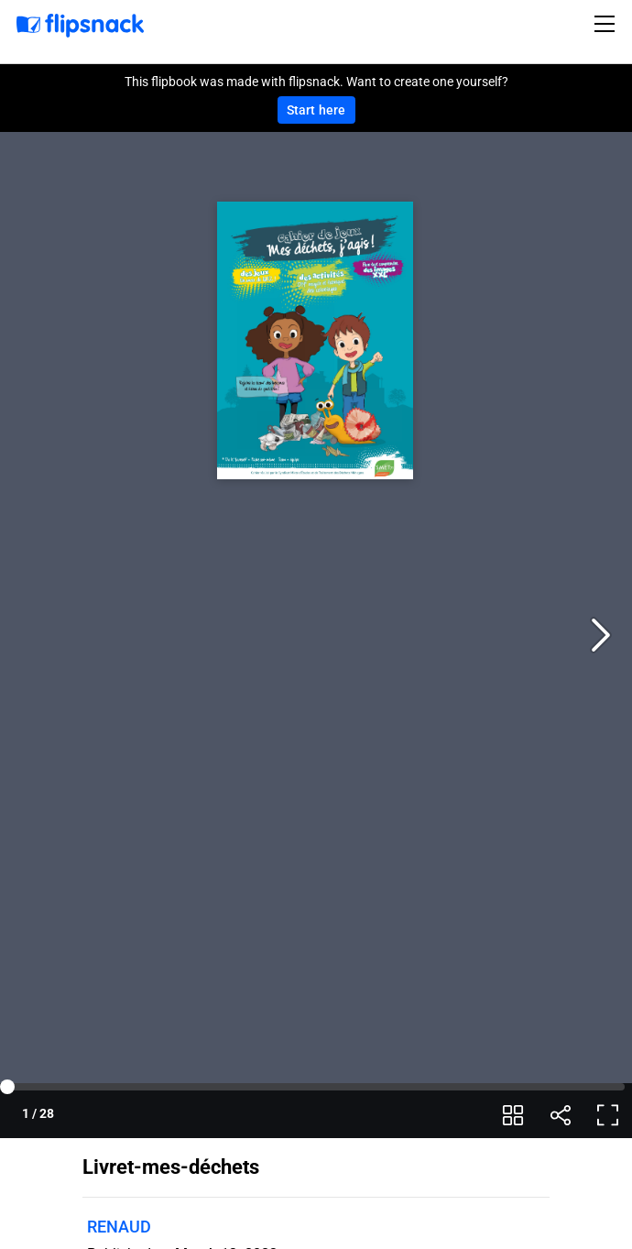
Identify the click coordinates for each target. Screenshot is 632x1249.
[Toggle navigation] (607, 23)
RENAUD (119, 1226)
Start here (316, 110)
